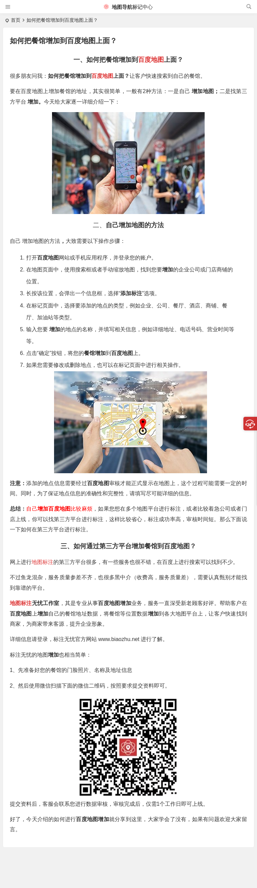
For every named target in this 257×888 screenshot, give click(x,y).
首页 (15, 20)
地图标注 (42, 562)
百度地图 (151, 59)
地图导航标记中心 (128, 7)
